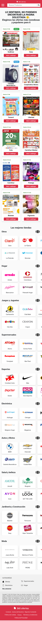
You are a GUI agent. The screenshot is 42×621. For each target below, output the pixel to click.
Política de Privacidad (21, 618)
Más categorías (6, 588)
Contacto (8, 612)
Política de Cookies (10, 615)
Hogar (24, 585)
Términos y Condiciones (30, 615)
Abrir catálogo (11, 55)
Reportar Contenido (30, 612)
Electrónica (7, 585)
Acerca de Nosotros (18, 612)
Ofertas (6, 582)
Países (20, 615)
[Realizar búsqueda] (38, 5)
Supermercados (27, 581)
